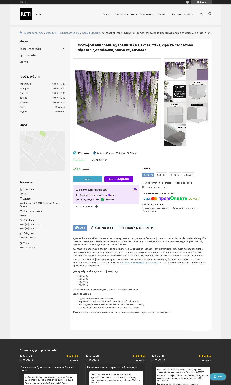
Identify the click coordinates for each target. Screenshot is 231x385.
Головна (107, 14)
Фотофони (51, 33)
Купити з (119, 179)
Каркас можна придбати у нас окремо (142, 262)
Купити (87, 179)
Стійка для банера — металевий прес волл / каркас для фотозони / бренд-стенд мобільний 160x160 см (49, 378)
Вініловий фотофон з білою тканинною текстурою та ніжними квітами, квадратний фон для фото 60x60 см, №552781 (182, 378)
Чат (217, 376)
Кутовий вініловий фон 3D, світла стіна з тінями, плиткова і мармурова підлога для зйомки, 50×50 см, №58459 (116, 380)
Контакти (163, 14)
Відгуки (24, 61)
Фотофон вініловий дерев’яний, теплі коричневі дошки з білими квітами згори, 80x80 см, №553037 (180, 371)
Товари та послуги (124, 14)
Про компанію (147, 14)
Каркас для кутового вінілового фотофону (111, 374)
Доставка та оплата (182, 14)
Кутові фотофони (91, 33)
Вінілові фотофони (69, 33)
